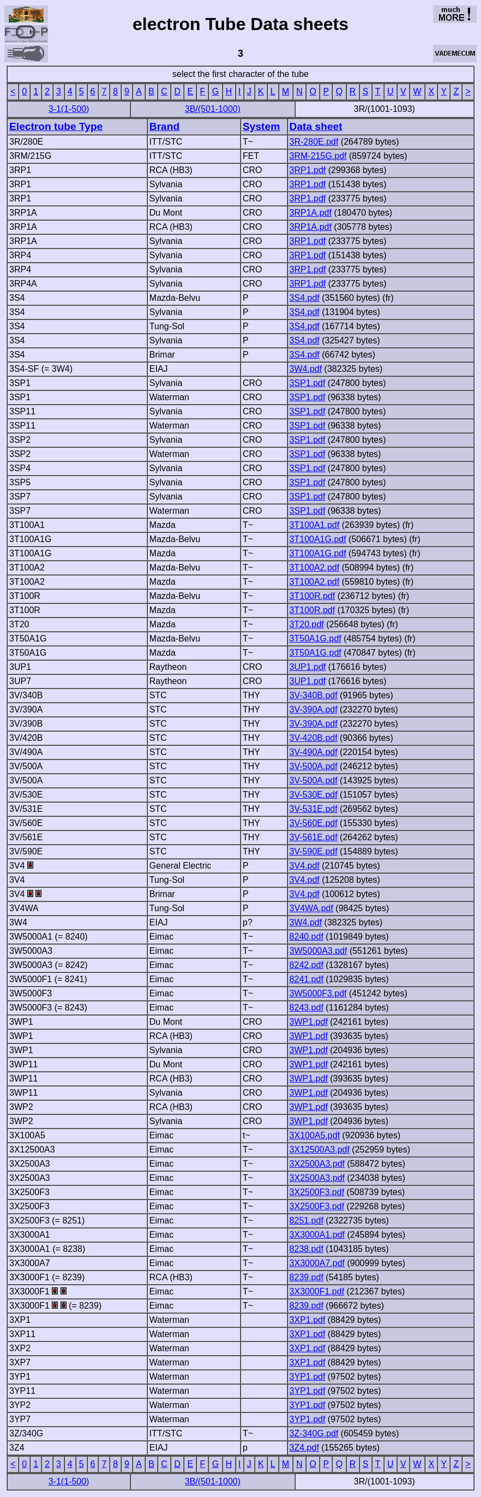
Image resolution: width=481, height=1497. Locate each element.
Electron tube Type (56, 126)
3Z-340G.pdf (314, 1433)
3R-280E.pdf (314, 141)
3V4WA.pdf (311, 908)
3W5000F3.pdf (318, 993)
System (261, 126)
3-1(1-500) (69, 109)
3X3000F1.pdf (317, 1291)
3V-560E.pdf (314, 823)
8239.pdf (306, 1277)
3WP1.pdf (309, 1021)
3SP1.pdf (308, 383)
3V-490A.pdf (314, 752)
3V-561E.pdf (314, 837)
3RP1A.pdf (311, 212)
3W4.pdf (306, 368)
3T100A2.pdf (315, 567)
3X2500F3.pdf (317, 1192)
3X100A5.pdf (315, 1135)
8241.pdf (306, 979)
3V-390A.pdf (314, 709)
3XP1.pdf (308, 1319)
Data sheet (316, 126)
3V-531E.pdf (314, 808)
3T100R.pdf (312, 596)
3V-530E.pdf (314, 794)
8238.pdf (306, 1249)
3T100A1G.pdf (318, 539)
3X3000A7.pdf (317, 1263)
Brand (164, 126)
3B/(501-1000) (212, 109)
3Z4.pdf (304, 1447)
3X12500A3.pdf (320, 1149)
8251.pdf (306, 1220)
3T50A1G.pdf (315, 638)
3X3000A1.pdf (317, 1234)
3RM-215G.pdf (318, 156)
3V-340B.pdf (314, 695)
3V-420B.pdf (314, 737)
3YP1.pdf (308, 1376)
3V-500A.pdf (314, 766)
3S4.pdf (305, 297)
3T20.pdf (307, 624)
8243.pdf (306, 1007)
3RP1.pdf (308, 170)
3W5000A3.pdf (318, 950)
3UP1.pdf (308, 667)
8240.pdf (306, 936)
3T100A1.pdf (315, 525)
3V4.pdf (305, 865)
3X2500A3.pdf (317, 1163)
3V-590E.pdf (314, 851)
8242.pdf (306, 965)
